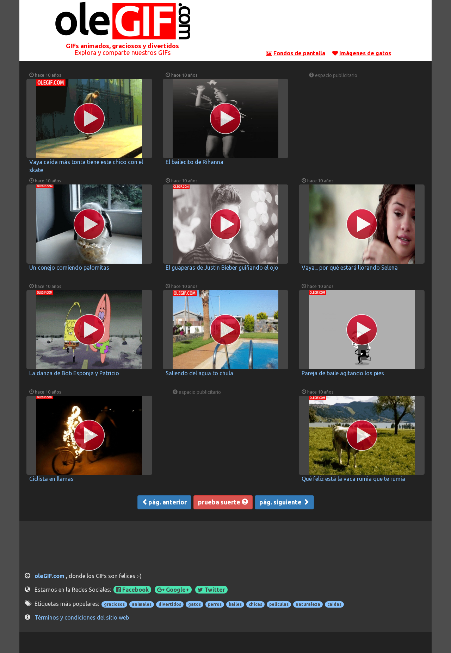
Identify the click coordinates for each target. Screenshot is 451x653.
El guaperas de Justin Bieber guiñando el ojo (222, 267)
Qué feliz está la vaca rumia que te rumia (353, 479)
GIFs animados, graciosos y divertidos (122, 45)
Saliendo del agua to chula (199, 373)
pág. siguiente (284, 502)
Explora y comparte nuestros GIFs (122, 52)
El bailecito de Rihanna (194, 162)
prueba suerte (223, 502)
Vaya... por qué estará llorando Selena (350, 267)
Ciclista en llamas (51, 479)
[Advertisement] (328, 26)
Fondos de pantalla (299, 53)
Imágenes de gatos (365, 53)
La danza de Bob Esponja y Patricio (74, 373)
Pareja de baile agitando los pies (343, 373)
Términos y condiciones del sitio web (82, 617)
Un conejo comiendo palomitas (69, 267)
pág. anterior (164, 502)
